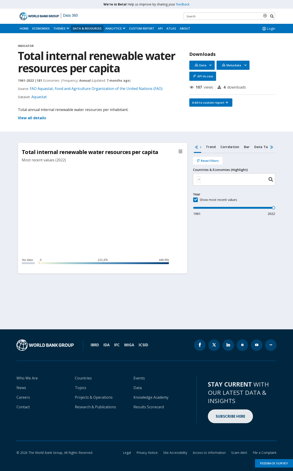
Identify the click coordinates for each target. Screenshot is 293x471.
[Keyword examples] (229, 16)
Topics (80, 387)
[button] (210, 102)
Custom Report (141, 28)
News (21, 387)
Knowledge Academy (150, 397)
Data (137, 387)
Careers (23, 397)
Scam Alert (239, 452)
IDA (106, 344)
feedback (183, 4)
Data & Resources (87, 28)
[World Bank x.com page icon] (214, 345)
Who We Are (27, 378)
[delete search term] (266, 15)
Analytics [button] (113, 28)
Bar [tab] (247, 147)
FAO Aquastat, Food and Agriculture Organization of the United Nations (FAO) (96, 88)
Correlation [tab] (229, 147)
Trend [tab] (211, 147)
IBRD (95, 344)
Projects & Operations (94, 397)
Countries (83, 378)
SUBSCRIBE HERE (230, 416)
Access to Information (209, 452)
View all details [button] (32, 117)
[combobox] (234, 179)
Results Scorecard (148, 406)
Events (139, 378)
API (160, 28)
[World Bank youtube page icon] (256, 345)
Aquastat (39, 96)
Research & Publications (95, 406)
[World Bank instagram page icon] (242, 345)
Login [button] (268, 28)
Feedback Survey (274, 463)
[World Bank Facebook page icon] (200, 345)
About (185, 28)
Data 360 (70, 15)
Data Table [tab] (263, 147)
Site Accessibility (175, 452)
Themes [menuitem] (59, 28)
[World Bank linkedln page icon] (228, 345)
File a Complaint (265, 452)
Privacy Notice (147, 452)
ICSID (143, 344)
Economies (41, 28)
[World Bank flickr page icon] (271, 345)
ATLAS (171, 28)
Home (24, 28)
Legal (127, 452)
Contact (23, 406)
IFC (117, 344)
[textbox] (199, 179)
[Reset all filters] (207, 161)
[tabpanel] (234, 184)
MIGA (129, 344)
